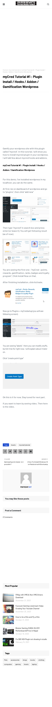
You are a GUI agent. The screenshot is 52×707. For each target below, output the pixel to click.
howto (13, 445)
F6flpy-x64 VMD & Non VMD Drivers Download (29, 596)
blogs (25, 660)
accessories (15, 660)
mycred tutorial (14, 70)
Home (5, 70)
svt (30, 487)
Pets (5, 660)
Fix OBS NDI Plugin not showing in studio (31, 639)
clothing (41, 660)
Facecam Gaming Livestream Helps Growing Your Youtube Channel (29, 607)
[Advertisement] (26, 39)
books (32, 660)
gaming (18, 664)
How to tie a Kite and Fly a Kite (28, 617)
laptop (34, 664)
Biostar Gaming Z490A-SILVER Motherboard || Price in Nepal (28, 629)
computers (8, 664)
